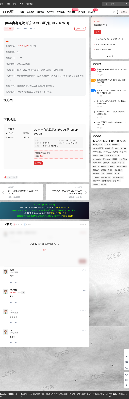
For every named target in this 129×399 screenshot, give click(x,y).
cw (11, 351)
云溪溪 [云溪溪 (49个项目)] (95, 155)
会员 (21, 4)
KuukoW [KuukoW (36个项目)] (107, 144)
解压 (8, 4)
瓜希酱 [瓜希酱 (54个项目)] (110, 170)
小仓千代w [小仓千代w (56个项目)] (123, 159)
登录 (114, 12)
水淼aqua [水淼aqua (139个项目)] (111, 166)
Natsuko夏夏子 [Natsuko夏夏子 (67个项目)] (98, 148)
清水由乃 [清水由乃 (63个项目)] (96, 170)
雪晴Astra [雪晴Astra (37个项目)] (96, 181)
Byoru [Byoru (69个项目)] (105, 141)
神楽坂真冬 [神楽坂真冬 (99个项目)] (118, 170)
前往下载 (80, 29)
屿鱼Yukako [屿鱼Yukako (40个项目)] (97, 163)
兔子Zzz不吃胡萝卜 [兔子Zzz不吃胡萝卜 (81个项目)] (106, 155)
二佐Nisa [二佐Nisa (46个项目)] (123, 152)
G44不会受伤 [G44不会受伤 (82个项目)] (121, 141)
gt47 (11, 371)
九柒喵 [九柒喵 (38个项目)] (115, 152)
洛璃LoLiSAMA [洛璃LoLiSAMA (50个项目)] (121, 166)
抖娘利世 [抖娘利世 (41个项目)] (106, 163)
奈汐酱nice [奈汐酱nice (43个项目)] (106, 159)
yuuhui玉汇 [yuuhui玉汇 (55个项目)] (107, 152)
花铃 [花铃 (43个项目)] (102, 174)
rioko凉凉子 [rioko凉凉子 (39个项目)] (109, 148)
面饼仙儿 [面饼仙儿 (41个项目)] (96, 184)
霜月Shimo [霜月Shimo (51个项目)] (116, 181)
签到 (1, 4)
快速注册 (124, 12)
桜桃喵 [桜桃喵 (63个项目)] (103, 166)
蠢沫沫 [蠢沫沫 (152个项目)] (117, 174)
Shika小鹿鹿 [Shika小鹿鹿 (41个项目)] (97, 152)
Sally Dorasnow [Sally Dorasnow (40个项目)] (120, 148)
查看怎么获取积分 (62, 248)
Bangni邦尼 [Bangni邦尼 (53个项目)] (97, 141)
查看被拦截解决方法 (58, 254)
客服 (14, 4)
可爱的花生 (13, 330)
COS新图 (9, 29)
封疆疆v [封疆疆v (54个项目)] (115, 159)
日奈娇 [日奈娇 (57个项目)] (113, 163)
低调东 (12, 310)
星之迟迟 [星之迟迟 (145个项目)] (121, 163)
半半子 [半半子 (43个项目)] (117, 155)
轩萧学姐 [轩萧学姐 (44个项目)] (96, 177)
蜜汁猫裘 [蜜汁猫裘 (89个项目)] (109, 174)
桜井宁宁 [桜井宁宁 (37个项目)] (96, 166)
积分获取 (29, 4)
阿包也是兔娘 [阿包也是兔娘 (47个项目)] (105, 177)
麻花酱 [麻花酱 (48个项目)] (103, 184)
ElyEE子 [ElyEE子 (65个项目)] (112, 141)
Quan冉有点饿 (23, 46)
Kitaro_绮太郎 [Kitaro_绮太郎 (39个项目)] (98, 144)
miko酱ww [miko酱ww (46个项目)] (115, 144)
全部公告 (110, 56)
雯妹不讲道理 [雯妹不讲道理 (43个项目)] (106, 181)
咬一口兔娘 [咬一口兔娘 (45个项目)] (97, 159)
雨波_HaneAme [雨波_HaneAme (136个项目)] (117, 177)
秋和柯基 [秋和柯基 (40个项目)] (96, 174)
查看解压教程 (67, 257)
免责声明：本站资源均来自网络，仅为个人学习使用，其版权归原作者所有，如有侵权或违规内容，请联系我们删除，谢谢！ (64, 395)
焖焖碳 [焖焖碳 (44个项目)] (103, 170)
